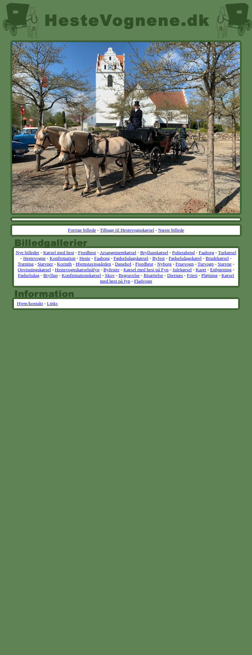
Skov (110, 275)
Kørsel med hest (58, 252)
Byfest (158, 258)
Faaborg (206, 252)
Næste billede (171, 230)
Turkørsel (227, 252)
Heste (84, 258)
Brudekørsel (217, 258)
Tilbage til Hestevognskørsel (127, 230)
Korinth (64, 264)
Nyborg (164, 264)
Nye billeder (27, 252)
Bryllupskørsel (154, 252)
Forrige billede (82, 230)
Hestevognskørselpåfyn (77, 269)
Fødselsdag (28, 275)
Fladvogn (143, 281)
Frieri (192, 275)
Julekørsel (181, 269)
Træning (25, 264)
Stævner (45, 264)
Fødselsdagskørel (185, 258)
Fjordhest (87, 252)
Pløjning (209, 275)
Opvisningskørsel (34, 269)
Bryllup (50, 275)
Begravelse (129, 275)
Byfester (112, 269)
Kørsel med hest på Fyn (146, 269)
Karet (201, 269)
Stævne (225, 264)
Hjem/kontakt (30, 303)
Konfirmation (62, 258)
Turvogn (206, 264)
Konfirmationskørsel (81, 275)
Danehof (123, 264)
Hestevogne (34, 258)
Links (52, 303)
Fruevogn (184, 264)
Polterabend (183, 252)
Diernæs (175, 275)
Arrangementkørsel (118, 252)
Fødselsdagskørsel (131, 258)
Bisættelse (153, 275)
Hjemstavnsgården (93, 264)
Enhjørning (220, 269)
